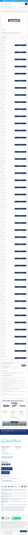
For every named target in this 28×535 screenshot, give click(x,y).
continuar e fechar (23, 531)
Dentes (14, 11)
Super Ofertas (17, 448)
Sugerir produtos (5, 433)
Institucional (3, 448)
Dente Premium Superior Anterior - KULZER (14, 412)
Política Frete (3, 451)
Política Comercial (4, 449)
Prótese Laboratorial (8, 11)
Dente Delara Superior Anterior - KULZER (5, 412)
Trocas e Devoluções (4, 452)
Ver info (24, 40)
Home (2, 11)
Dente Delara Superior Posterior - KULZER (21, 412)
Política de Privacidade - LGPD (6, 458)
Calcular (23, 365)
